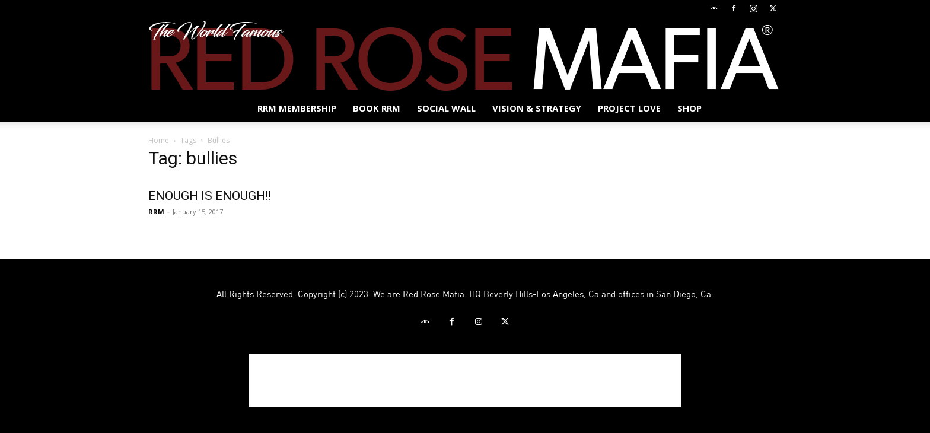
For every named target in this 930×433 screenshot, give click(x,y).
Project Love (629, 108)
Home (158, 140)
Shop (689, 108)
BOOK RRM (376, 108)
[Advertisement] (465, 380)
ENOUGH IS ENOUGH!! (209, 196)
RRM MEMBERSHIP (296, 108)
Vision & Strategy (536, 108)
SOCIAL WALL (446, 108)
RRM (156, 211)
